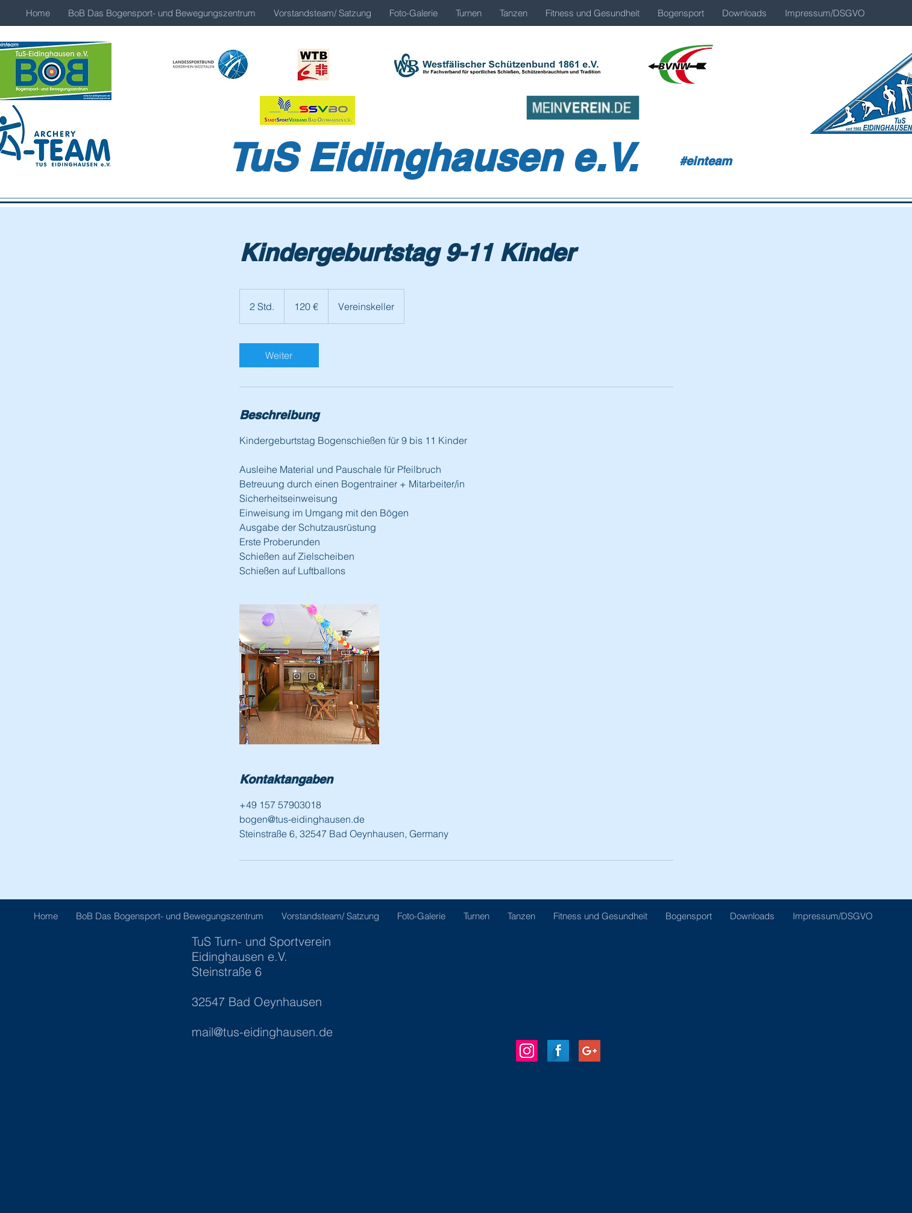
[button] (413, 13)
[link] (279, 355)
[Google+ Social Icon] (589, 1051)
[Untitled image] (309, 674)
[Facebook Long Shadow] (558, 1051)
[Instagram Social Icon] (527, 1051)
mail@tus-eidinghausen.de (262, 1031)
